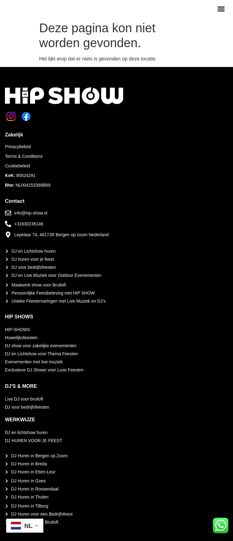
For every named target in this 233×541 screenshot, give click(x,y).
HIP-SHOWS (17, 329)
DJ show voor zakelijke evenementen (40, 345)
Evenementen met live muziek (34, 361)
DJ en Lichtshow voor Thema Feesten (41, 353)
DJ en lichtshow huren (26, 432)
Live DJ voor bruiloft (24, 399)
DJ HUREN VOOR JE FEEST (33, 440)
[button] (221, 9)
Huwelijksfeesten (21, 337)
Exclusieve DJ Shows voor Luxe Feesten (44, 369)
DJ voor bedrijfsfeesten (27, 407)
